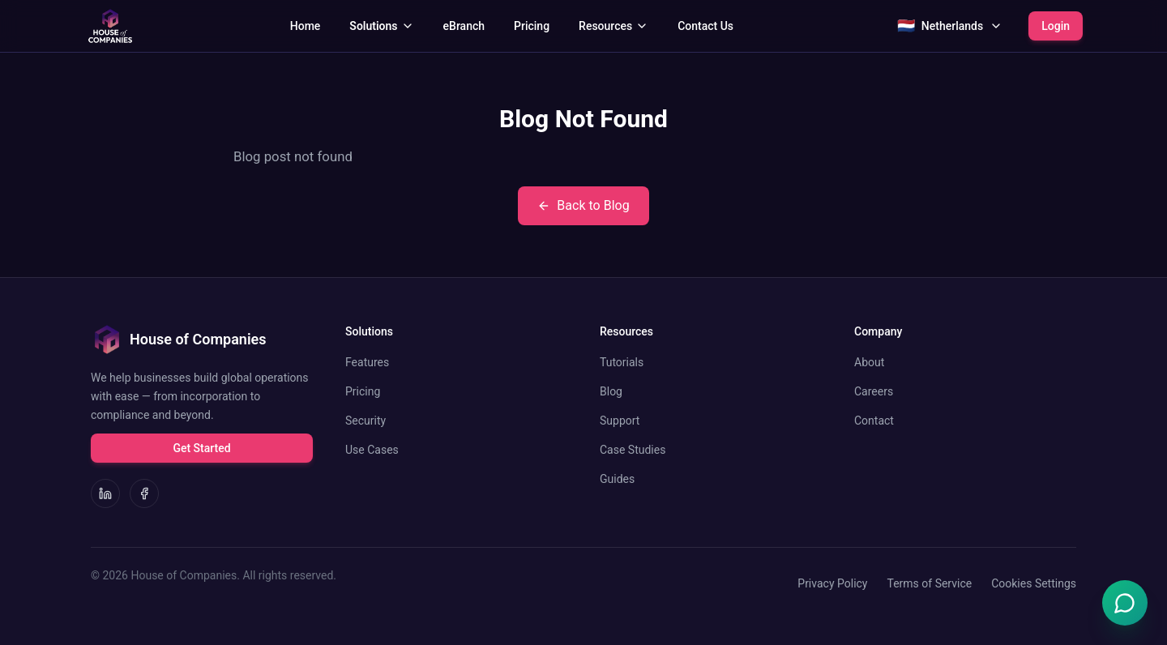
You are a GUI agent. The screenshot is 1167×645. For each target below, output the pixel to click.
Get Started (201, 448)
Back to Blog (583, 205)
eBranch (464, 25)
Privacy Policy (832, 583)
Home (305, 25)
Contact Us (705, 25)
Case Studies (632, 449)
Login (1055, 25)
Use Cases (372, 449)
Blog (611, 391)
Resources (613, 25)
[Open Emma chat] (1125, 603)
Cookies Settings (1033, 583)
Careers (873, 391)
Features (367, 362)
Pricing (531, 25)
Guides (617, 478)
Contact (874, 420)
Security (365, 420)
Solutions (381, 25)
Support (619, 420)
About (869, 362)
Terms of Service (929, 583)
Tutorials (621, 362)
